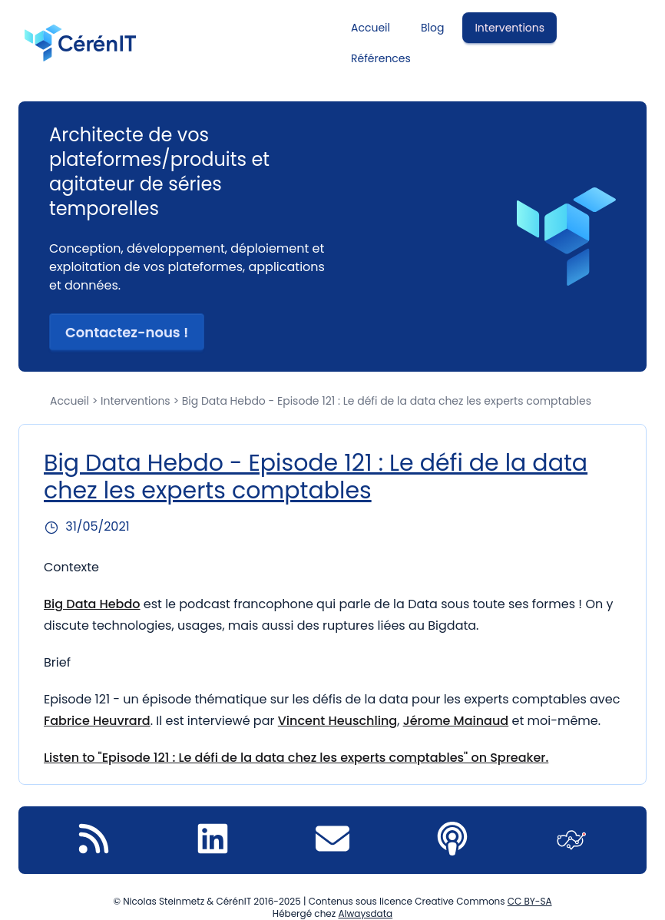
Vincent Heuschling (337, 721)
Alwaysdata (365, 913)
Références (381, 58)
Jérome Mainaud (456, 721)
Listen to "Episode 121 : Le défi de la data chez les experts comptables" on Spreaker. (296, 757)
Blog (432, 27)
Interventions (509, 27)
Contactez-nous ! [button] (126, 332)
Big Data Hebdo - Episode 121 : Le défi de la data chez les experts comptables (315, 477)
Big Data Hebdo (92, 604)
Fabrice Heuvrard (97, 721)
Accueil (370, 27)
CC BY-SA (530, 901)
